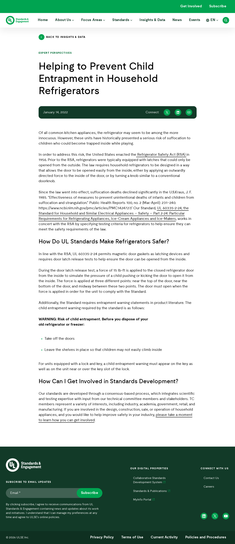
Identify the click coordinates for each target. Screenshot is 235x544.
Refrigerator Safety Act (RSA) (161, 154)
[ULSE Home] (17, 20)
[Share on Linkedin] (178, 112)
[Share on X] (167, 112)
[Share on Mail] (189, 112)
